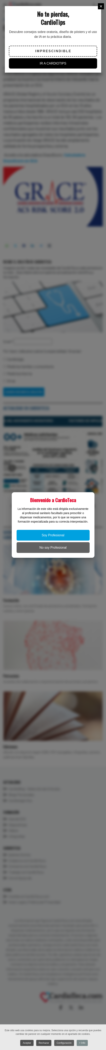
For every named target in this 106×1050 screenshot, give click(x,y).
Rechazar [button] (44, 1043)
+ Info (82, 1043)
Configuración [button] (64, 1043)
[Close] (101, 6)
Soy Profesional (53, 535)
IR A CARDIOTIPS (53, 63)
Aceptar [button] (27, 1043)
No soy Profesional (53, 547)
